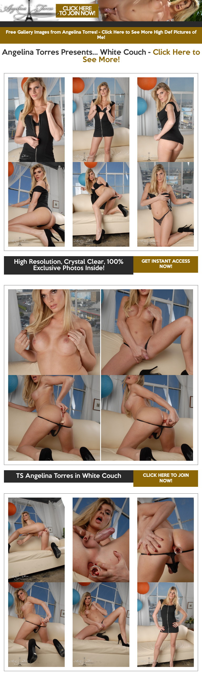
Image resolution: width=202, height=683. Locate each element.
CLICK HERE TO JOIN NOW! (166, 478)
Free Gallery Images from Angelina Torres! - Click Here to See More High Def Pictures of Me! (101, 35)
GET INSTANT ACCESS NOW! (166, 264)
